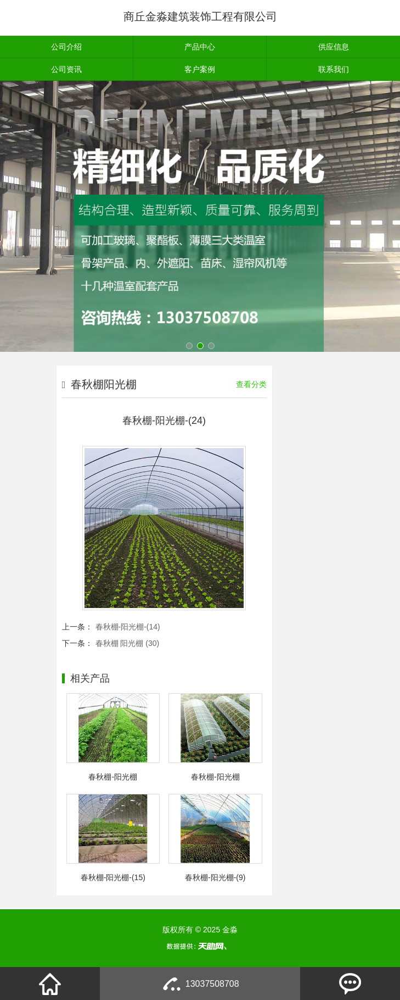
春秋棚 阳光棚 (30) (127, 643)
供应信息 (333, 46)
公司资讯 (66, 69)
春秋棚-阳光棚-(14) (127, 626)
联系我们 (333, 69)
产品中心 (199, 46)
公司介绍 (66, 46)
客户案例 (199, 69)
